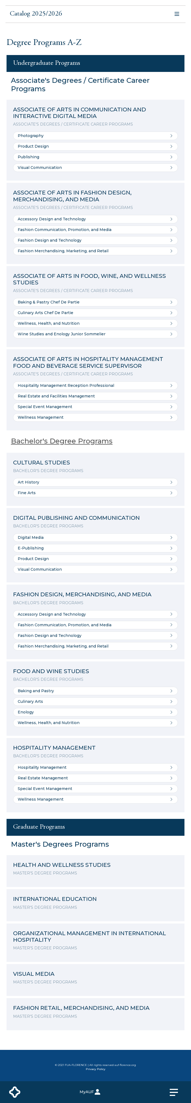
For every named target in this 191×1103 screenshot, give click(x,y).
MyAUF (90, 1092)
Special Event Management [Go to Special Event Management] (95, 407)
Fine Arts (95, 493)
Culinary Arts (95, 701)
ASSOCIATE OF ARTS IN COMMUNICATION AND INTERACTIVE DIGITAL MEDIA (79, 112)
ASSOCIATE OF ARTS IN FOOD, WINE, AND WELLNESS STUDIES (89, 279)
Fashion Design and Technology (95, 636)
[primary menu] (177, 1092)
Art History (95, 482)
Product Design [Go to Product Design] (95, 146)
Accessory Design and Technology (95, 614)
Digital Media (95, 537)
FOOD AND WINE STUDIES (51, 671)
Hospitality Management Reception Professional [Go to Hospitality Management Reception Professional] (95, 385)
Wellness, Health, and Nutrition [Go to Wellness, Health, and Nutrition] (95, 323)
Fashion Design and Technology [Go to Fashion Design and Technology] (95, 240)
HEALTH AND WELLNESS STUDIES (62, 864)
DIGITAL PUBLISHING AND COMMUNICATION (76, 517)
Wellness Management (95, 799)
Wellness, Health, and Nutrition (95, 723)
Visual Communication (95, 569)
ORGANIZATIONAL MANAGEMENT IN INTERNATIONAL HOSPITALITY (89, 936)
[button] (95, 15)
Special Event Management (95, 789)
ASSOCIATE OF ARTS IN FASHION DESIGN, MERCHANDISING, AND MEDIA (72, 195)
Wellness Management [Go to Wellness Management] (95, 417)
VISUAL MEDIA (33, 973)
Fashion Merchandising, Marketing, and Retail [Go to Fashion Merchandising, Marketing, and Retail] (95, 251)
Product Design (95, 559)
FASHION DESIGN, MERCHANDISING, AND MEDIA (82, 594)
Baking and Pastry (95, 691)
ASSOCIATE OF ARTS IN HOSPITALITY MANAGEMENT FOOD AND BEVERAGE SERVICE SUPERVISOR (88, 362)
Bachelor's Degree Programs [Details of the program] (62, 441)
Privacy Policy (95, 1069)
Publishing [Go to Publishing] (95, 157)
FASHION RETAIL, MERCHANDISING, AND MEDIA (81, 1007)
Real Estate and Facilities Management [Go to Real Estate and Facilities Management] (95, 396)
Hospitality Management (95, 767)
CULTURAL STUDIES (41, 462)
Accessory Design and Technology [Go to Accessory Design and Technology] (95, 219)
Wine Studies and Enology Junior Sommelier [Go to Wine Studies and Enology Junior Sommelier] (95, 334)
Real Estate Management (95, 778)
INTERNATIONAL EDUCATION (55, 898)
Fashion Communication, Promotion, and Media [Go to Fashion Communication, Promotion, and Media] (95, 230)
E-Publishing (95, 548)
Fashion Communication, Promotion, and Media (95, 625)
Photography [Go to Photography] (95, 136)
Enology (95, 712)
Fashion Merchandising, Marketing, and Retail (95, 646)
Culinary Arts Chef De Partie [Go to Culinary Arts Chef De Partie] (95, 313)
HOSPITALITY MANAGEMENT (54, 747)
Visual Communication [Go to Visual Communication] (95, 168)
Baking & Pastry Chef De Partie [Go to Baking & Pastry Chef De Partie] (95, 302)
